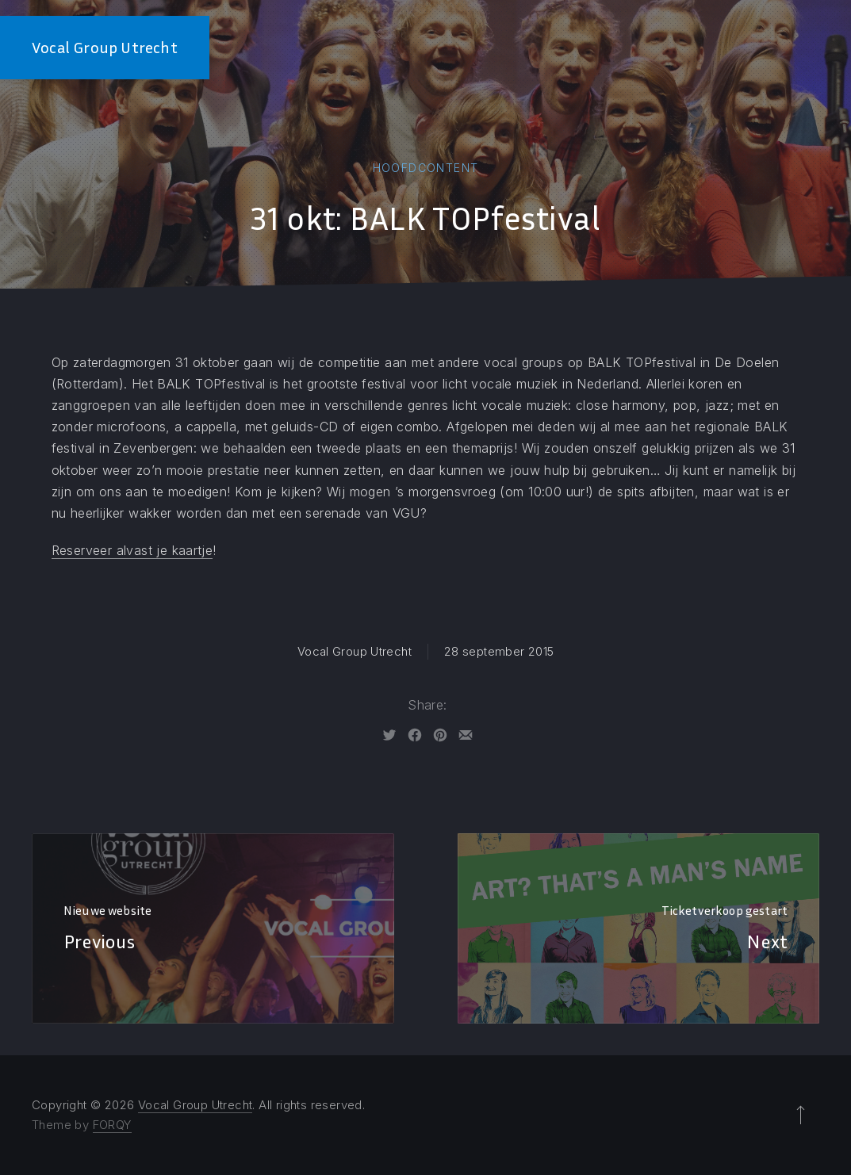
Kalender (731, 47)
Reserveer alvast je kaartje (132, 550)
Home (493, 47)
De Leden (557, 47)
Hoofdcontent (426, 167)
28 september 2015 (499, 651)
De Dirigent (643, 47)
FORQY (112, 1124)
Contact (810, 47)
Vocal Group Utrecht (105, 47)
